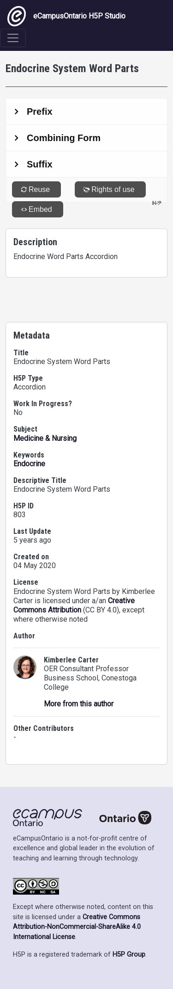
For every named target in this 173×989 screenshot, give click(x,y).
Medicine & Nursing (45, 438)
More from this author (78, 703)
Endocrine (29, 463)
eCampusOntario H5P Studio (66, 16)
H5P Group (129, 954)
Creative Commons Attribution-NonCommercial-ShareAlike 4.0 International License (77, 927)
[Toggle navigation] (13, 38)
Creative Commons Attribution (74, 605)
